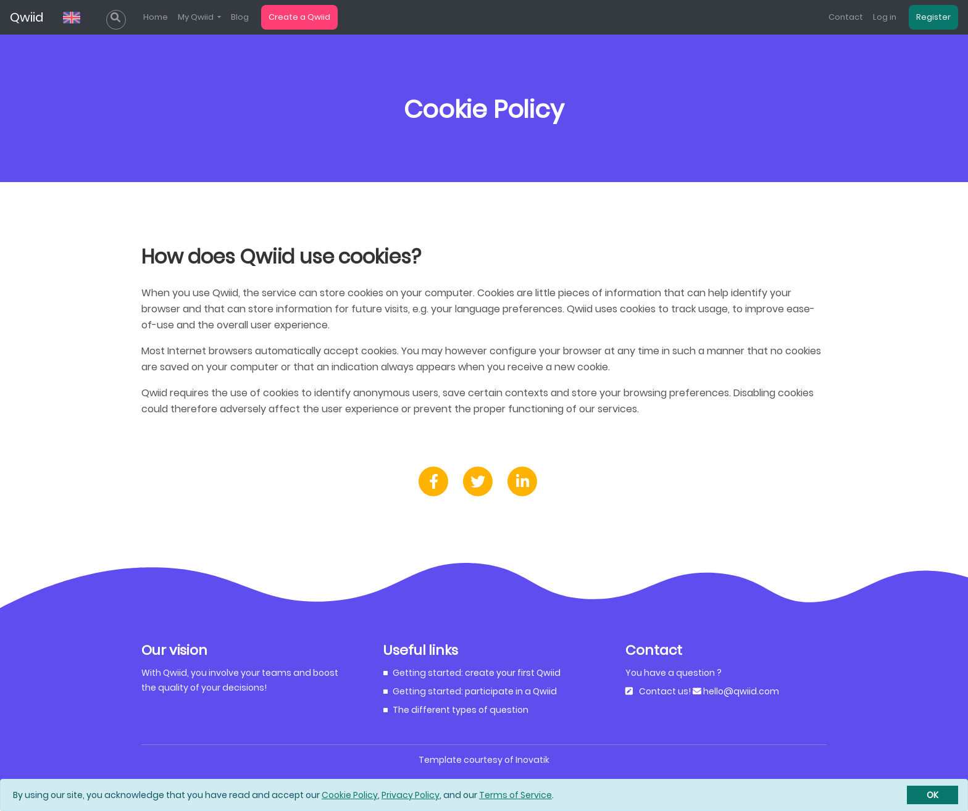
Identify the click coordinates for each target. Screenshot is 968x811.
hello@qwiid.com (740, 691)
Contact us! (665, 691)
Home (155, 17)
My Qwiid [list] (196, 17)
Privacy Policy (411, 795)
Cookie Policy (350, 795)
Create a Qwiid (299, 17)
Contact (845, 17)
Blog (240, 17)
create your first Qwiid (513, 673)
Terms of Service (515, 795)
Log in (884, 17)
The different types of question (460, 710)
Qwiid (26, 17)
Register (933, 17)
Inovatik (532, 760)
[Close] (932, 795)
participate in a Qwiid (511, 691)
